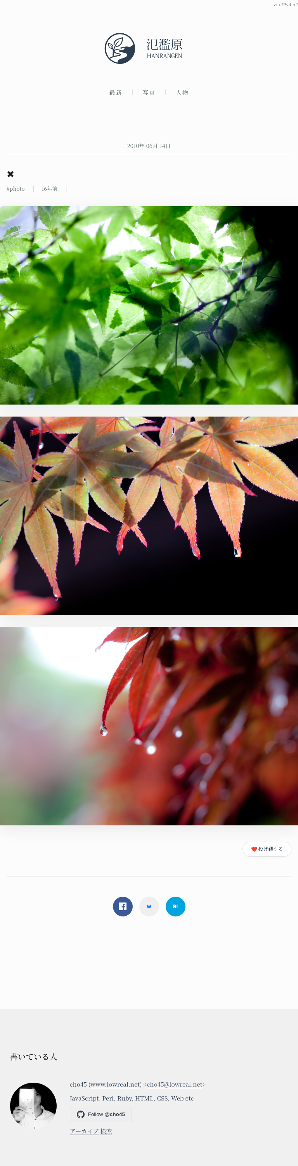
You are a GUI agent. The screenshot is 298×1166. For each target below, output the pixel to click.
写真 (149, 92)
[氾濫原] (149, 48)
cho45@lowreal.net (174, 1084)
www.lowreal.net (115, 1084)
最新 (116, 92)
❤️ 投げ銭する (267, 849)
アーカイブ (84, 1130)
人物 (182, 92)
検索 (106, 1130)
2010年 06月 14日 (149, 145)
